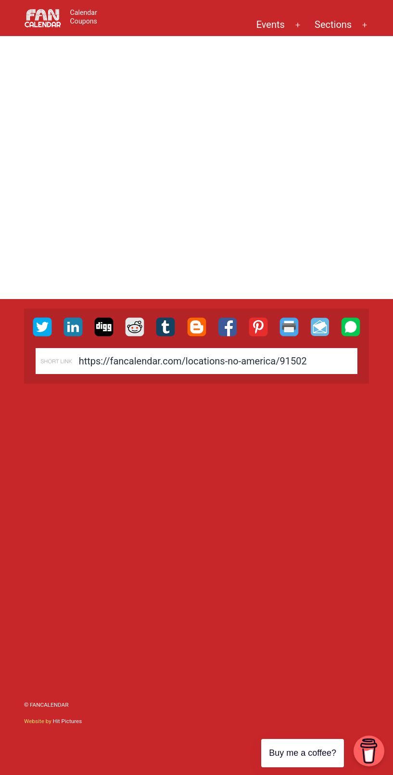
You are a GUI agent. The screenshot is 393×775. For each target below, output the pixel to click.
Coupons (83, 21)
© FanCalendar (46, 704)
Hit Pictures (67, 721)
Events (270, 24)
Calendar (83, 12)
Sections (333, 24)
